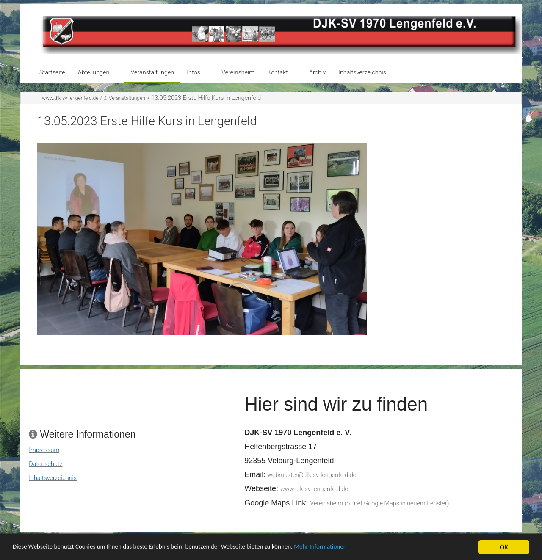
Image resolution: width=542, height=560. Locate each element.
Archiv (317, 72)
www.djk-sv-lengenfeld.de (70, 98)
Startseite (52, 72)
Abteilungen (94, 72)
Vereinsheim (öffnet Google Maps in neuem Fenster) (379, 503)
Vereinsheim (237, 72)
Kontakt (277, 72)
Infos (193, 72)
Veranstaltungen (152, 72)
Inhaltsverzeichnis (362, 72)
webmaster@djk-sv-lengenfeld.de (312, 475)
